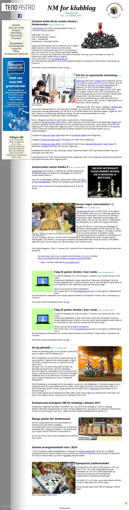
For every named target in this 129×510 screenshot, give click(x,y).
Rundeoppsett (16, 46)
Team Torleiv (108, 144)
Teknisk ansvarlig (64, 508)
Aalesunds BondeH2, (94, 144)
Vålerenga (80, 81)
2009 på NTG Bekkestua (16, 155)
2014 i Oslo (16, 144)
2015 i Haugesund (16, 142)
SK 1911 (91, 85)
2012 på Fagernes (16, 148)
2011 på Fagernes (16, 151)
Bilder (16, 51)
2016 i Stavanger (16, 140)
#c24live (63, 258)
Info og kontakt (16, 27)
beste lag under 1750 (51, 122)
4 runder (97, 81)
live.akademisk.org (59, 59)
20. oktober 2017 (72, 262)
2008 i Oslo (16, 157)
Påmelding (16, 33)
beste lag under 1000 (51, 144)
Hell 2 (68, 140)
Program (16, 30)
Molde (114, 122)
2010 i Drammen (16, 153)
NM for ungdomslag (87, 451)
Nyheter (16, 25)
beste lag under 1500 (51, 135)
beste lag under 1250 (51, 140)
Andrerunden (37, 171)
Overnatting (16, 35)
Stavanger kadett (79, 135)
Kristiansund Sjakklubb (16, 54)
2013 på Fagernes (16, 146)
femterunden (38, 28)
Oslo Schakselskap (106, 85)
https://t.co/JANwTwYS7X (48, 258)
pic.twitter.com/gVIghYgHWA (79, 258)
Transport (16, 38)
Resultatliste (16, 43)
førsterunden (82, 211)
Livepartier (16, 48)
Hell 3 (46, 146)
